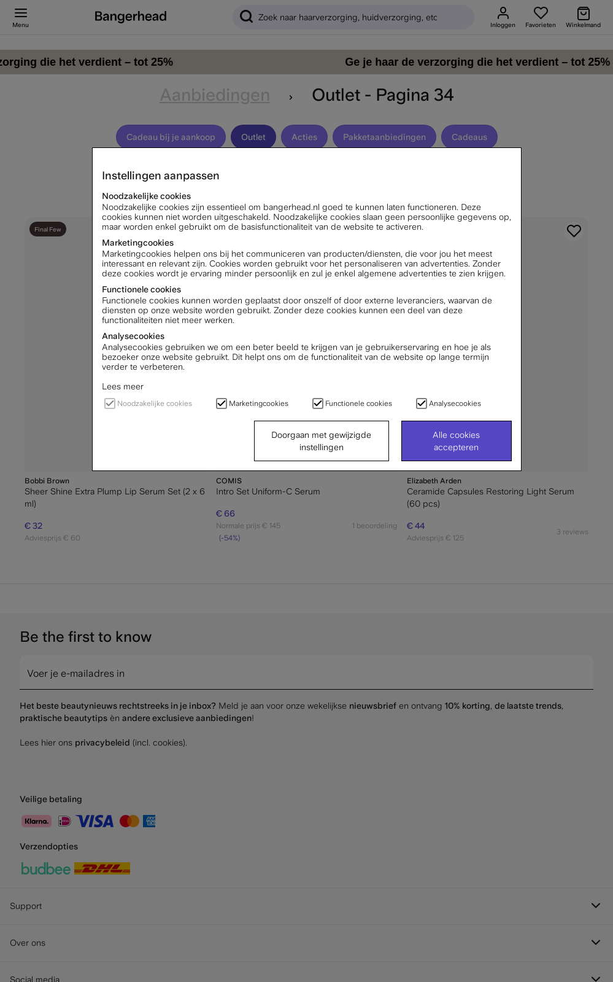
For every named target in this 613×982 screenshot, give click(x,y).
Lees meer (123, 386)
